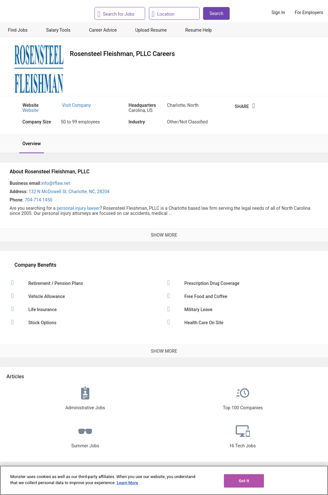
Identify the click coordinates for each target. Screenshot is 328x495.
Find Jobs (18, 30)
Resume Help (198, 30)
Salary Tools (58, 30)
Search (216, 13)
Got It (244, 480)
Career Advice (103, 30)
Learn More (127, 482)
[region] (164, 480)
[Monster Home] (33, 12)
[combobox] (122, 13)
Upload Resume (151, 30)
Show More (164, 235)
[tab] (28, 143)
